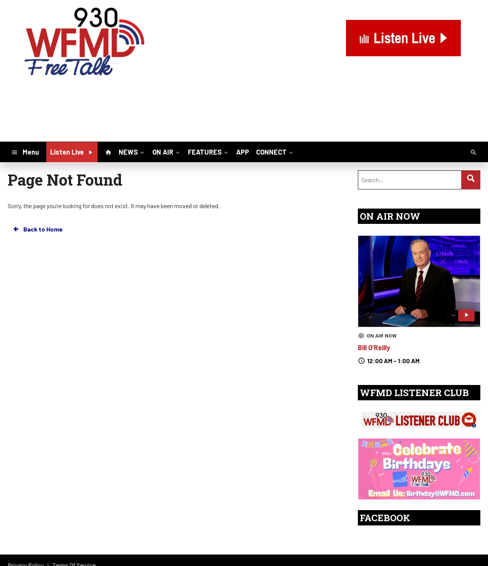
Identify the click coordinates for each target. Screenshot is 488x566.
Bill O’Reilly (374, 347)
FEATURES (208, 152)
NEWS (132, 152)
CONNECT (275, 152)
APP (242, 152)
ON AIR (166, 152)
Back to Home (37, 229)
